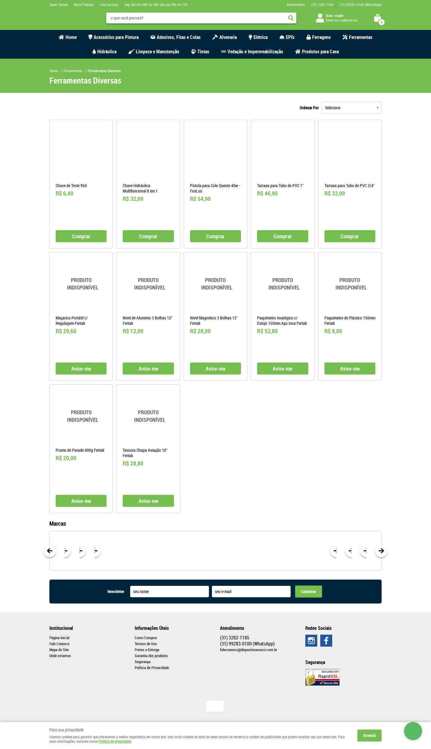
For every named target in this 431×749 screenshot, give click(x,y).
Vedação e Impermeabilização (255, 51)
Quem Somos (58, 4)
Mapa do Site (59, 649)
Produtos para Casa (320, 51)
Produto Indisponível (81, 283)
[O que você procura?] (291, 18)
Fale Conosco (109, 4)
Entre (330, 20)
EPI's (290, 37)
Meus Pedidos (84, 4)
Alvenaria (228, 37)
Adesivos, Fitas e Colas (179, 37)
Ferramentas (360, 37)
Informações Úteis (152, 628)
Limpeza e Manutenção (157, 51)
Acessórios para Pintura (116, 37)
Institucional (61, 628)
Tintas (203, 51)
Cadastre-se (348, 20)
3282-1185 (322, 4)
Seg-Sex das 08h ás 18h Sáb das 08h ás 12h (156, 4)
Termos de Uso (146, 643)
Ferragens (321, 37)
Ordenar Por (309, 107)
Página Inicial (59, 637)
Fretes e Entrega (147, 649)
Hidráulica (106, 51)
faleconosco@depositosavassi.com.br (248, 649)
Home (71, 37)
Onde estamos (60, 655)
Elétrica (261, 37)
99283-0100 (360, 4)
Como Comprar (146, 637)
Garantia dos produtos (151, 655)
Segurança (143, 661)
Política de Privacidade (152, 667)
